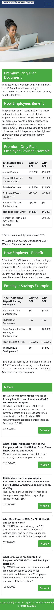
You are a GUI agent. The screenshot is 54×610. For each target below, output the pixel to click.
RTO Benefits (28, 606)
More (44, 430)
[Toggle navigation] (48, 4)
